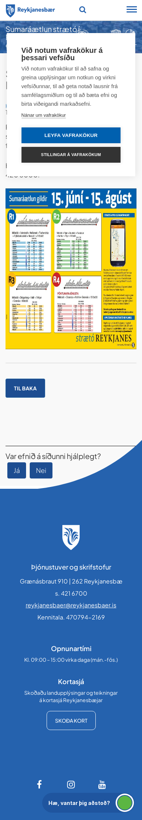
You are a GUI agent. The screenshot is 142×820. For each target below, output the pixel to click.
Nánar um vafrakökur (43, 115)
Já (17, 470)
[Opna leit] (83, 9)
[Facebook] (40, 784)
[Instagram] (71, 784)
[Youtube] (102, 784)
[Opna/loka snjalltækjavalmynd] (131, 10)
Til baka (25, 388)
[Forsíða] (30, 9)
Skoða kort (71, 720)
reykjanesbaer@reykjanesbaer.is (71, 605)
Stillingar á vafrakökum (71, 154)
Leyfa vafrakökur (71, 135)
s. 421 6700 (71, 593)
